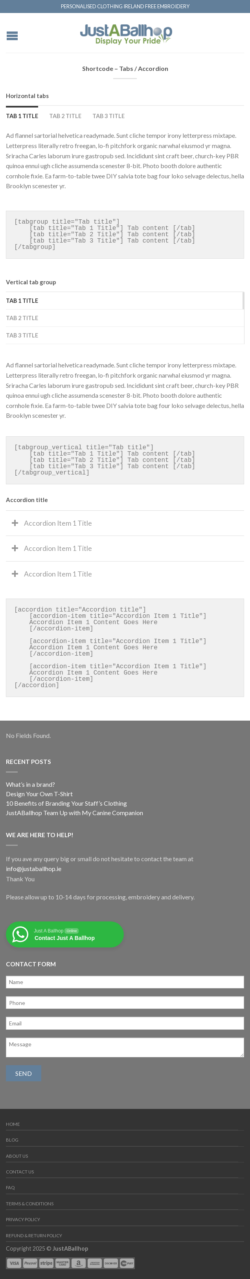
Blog (12, 1139)
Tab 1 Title (22, 116)
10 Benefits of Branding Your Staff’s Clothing (66, 803)
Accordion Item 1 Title (58, 523)
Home (13, 1124)
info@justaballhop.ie (33, 868)
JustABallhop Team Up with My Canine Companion (74, 812)
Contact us (20, 1171)
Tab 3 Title (108, 116)
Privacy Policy (23, 1219)
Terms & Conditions (29, 1203)
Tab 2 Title (65, 116)
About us (17, 1156)
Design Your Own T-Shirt (39, 793)
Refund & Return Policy (34, 1235)
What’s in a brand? (30, 784)
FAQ (10, 1187)
